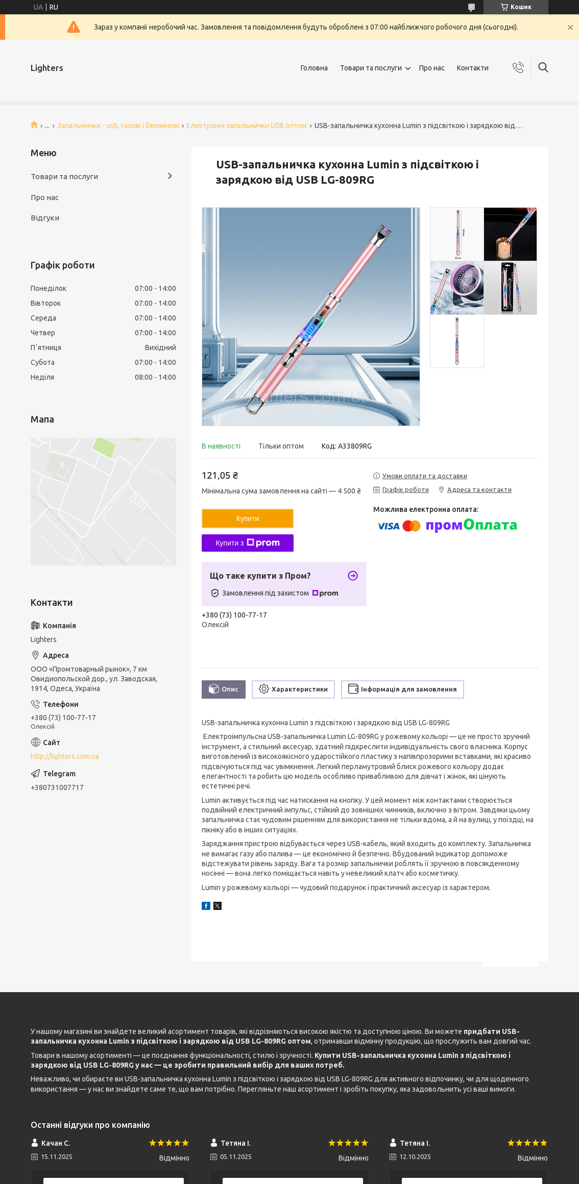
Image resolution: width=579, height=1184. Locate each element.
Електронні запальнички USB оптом (246, 125)
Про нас (432, 68)
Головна (314, 68)
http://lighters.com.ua (65, 756)
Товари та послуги (371, 68)
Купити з (247, 543)
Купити (247, 518)
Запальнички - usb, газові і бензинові (118, 125)
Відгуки (45, 217)
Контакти (473, 68)
